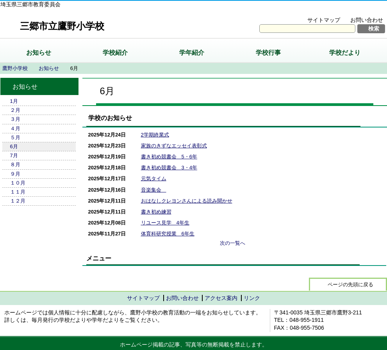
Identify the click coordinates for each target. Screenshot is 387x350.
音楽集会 (153, 190)
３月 (15, 119)
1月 (14, 101)
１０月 (17, 183)
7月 (14, 155)
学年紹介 (191, 52)
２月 (15, 110)
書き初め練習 (156, 212)
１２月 (17, 201)
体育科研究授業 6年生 (167, 234)
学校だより (344, 52)
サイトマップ (323, 20)
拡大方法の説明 (361, 10)
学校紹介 (115, 52)
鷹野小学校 (15, 68)
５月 (15, 137)
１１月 (17, 192)
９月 (15, 174)
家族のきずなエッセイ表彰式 (174, 146)
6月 (14, 146)
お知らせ (38, 52)
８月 (15, 164)
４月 (15, 128)
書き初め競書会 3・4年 (169, 168)
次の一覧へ (232, 243)
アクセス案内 (221, 298)
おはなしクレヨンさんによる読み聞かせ (186, 201)
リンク (252, 298)
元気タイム (153, 178)
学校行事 (268, 52)
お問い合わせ (366, 20)
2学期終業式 (155, 135)
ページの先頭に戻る (350, 284)
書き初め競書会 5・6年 (169, 157)
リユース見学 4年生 (165, 223)
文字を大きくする (308, 10)
